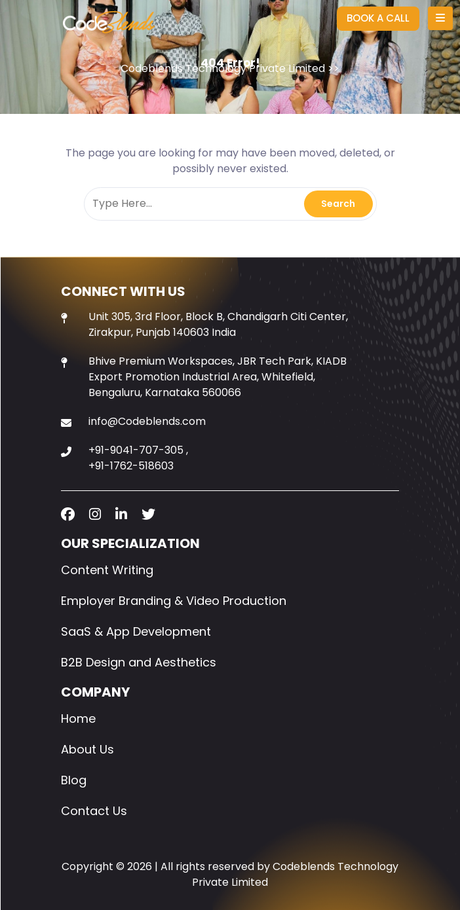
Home (78, 718)
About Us (87, 749)
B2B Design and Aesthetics (138, 662)
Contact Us (94, 811)
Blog (73, 780)
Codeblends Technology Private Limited (223, 68)
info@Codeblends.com (147, 421)
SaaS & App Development (136, 631)
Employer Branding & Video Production (173, 600)
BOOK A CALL (378, 18)
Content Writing (107, 570)
